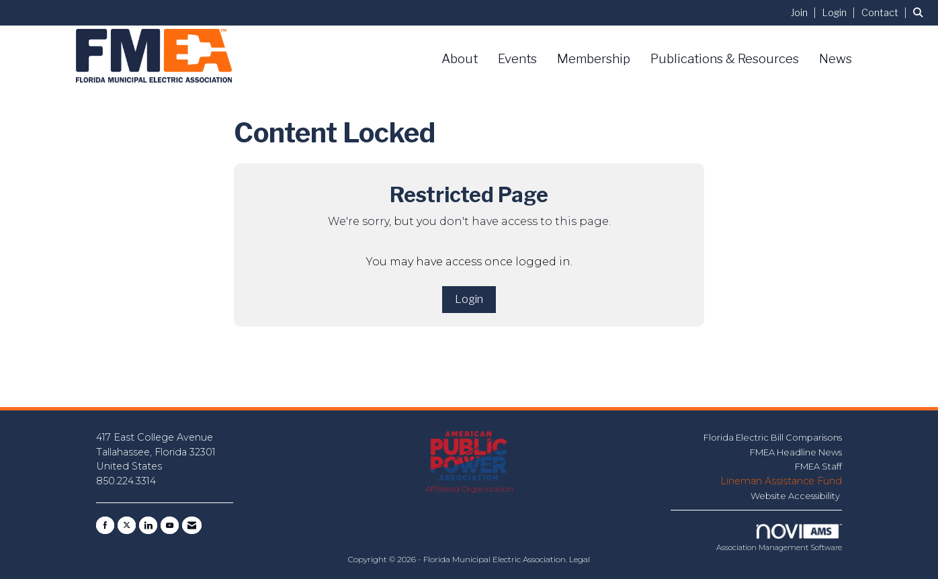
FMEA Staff (818, 466)
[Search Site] (920, 12)
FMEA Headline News (796, 452)
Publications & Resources (724, 58)
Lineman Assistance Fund (781, 481)
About (459, 58)
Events (517, 58)
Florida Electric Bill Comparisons (773, 437)
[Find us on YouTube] (170, 525)
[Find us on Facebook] (105, 525)
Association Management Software (779, 538)
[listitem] (805, 12)
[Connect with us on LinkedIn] (148, 525)
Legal (579, 559)
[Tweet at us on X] (127, 525)
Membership (593, 58)
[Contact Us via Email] (192, 525)
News (835, 58)
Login (469, 299)
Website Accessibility (796, 495)
